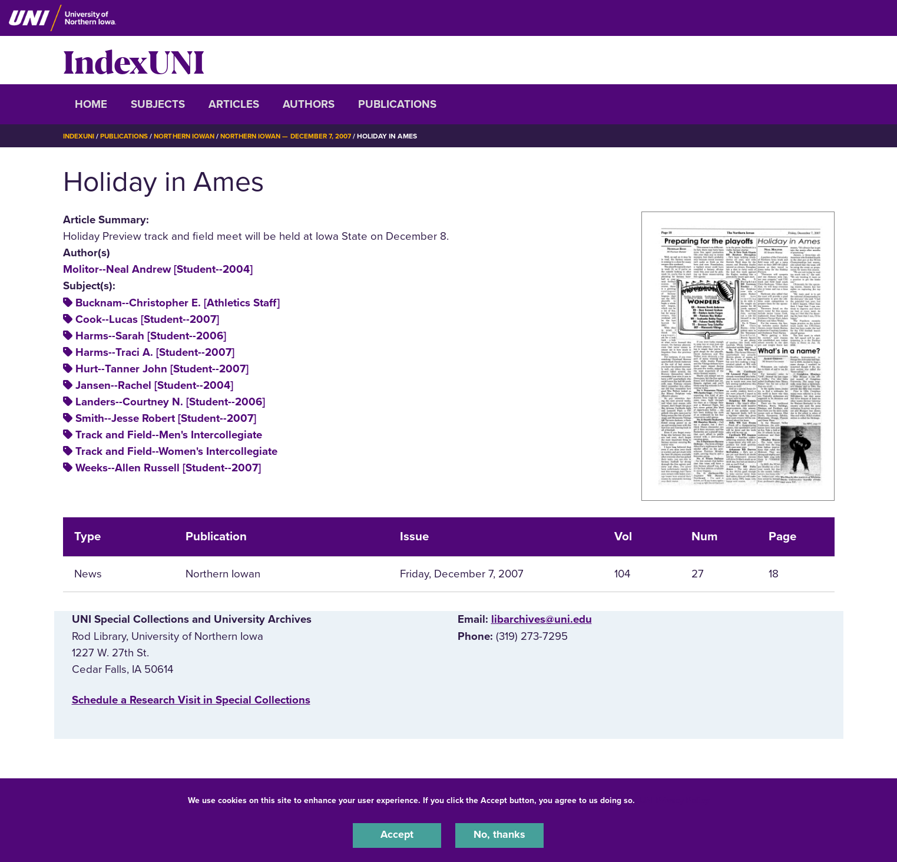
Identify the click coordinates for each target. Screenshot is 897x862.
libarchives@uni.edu (541, 619)
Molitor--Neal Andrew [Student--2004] (158, 269)
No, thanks (499, 834)
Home (91, 104)
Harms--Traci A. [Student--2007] (154, 352)
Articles (233, 104)
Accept (397, 834)
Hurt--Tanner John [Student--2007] (162, 368)
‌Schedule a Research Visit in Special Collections (191, 699)
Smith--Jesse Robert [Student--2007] (165, 418)
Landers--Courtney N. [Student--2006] (170, 401)
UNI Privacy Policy (674, 799)
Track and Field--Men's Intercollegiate (168, 434)
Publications (397, 104)
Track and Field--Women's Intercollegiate (176, 451)
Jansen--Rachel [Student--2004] (154, 385)
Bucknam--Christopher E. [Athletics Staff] (177, 302)
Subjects (158, 104)
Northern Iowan (189, 136)
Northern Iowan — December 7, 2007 (295, 136)
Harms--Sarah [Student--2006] (150, 335)
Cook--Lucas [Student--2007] (147, 319)
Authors (309, 104)
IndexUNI (133, 60)
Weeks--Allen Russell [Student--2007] (168, 467)
